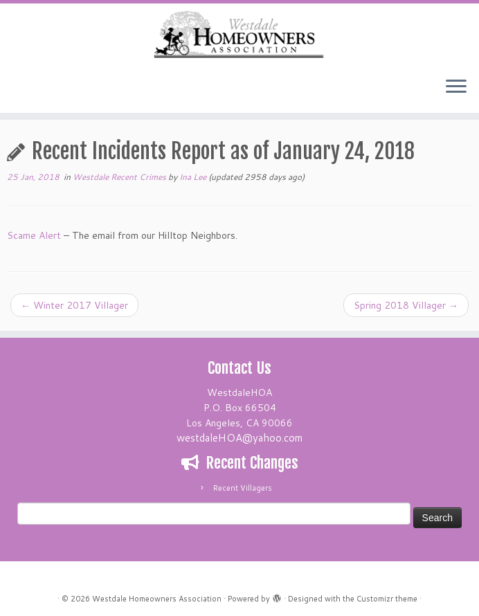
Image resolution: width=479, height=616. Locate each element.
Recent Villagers (242, 487)
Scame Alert (34, 235)
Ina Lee (192, 177)
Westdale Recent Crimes (120, 177)
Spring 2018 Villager (406, 305)
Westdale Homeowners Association (157, 598)
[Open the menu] (456, 88)
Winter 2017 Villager (74, 305)
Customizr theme (386, 598)
